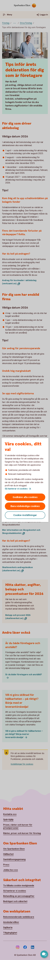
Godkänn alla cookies (25, 497)
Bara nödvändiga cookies (25, 506)
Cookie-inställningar (25, 515)
